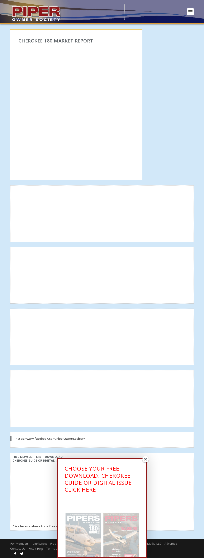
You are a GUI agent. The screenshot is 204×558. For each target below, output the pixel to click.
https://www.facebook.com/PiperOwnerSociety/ (50, 439)
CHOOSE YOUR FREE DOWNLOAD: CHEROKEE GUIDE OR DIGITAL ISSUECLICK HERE (98, 480)
